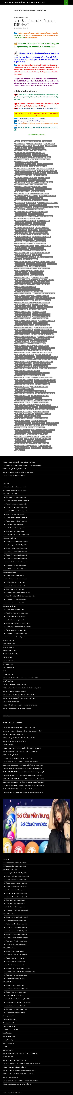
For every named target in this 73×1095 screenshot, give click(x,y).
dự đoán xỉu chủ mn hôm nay (24, 223)
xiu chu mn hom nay (44, 445)
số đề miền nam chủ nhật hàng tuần (26, 257)
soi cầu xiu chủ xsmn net (22, 395)
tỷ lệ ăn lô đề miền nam (32, 425)
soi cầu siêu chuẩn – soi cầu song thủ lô (14, 487)
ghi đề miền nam (33, 229)
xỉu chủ (46, 434)
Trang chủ (6, 483)
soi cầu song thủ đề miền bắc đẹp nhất (15, 565)
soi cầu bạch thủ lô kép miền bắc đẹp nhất (16, 500)
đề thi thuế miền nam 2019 (40, 200)
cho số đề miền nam (21, 179)
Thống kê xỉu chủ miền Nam (23, 422)
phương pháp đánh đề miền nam (40, 252)
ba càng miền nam (49, 143)
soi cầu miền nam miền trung (24, 323)
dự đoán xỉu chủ (20, 209)
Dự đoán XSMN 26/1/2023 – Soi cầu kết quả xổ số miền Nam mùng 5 (23, 768)
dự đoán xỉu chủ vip (40, 223)
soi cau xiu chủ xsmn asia (43, 354)
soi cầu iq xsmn (52, 263)
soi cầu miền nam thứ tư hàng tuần (26, 336)
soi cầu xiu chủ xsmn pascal (40, 402)
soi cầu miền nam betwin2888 (46, 279)
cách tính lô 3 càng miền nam (38, 166)
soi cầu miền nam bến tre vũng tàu (25, 279)
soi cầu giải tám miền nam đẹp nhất (14, 586)
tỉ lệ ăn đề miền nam (38, 422)
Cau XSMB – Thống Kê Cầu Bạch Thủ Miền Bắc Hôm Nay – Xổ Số (22, 465)
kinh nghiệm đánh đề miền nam (41, 236)
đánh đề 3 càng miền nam (39, 186)
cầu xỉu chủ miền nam (40, 175)
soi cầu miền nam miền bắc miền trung (26, 320)
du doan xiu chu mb (21, 214)
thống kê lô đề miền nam (22, 420)
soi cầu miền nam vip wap (42, 345)
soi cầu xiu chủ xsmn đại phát (42, 363)
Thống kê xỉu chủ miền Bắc (39, 420)
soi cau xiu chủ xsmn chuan (23, 361)
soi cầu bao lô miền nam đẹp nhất (14, 575)
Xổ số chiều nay (47, 447)
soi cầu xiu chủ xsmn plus (43, 404)
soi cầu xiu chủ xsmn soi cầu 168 (24, 409)
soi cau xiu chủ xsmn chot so (24, 359)
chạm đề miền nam (44, 177)
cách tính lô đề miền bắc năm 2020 (25, 168)
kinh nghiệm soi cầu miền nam (24, 239)
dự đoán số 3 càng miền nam (23, 207)
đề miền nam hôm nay (21, 198)
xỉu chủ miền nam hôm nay (41, 443)
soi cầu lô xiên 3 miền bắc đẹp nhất (14, 528)
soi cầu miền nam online (43, 325)
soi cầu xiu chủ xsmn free (23, 377)
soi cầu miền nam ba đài (22, 275)
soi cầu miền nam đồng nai (40, 304)
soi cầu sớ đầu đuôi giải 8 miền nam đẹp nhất (17, 592)
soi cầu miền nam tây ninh (49, 332)
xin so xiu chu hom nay (34, 434)
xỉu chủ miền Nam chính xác (23, 443)
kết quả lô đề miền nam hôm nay (39, 234)
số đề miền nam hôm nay (45, 257)
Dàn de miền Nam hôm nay (23, 186)
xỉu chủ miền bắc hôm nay (43, 438)
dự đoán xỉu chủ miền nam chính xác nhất (27, 218)
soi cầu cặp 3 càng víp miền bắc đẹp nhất (16, 541)
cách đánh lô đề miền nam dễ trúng (26, 164)
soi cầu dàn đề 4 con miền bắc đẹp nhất (15, 551)
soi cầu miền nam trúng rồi (42, 338)
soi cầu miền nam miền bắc (40, 318)
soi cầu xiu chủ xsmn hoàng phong (42, 377)
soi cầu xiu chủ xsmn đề (40, 366)
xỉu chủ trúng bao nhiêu (22, 447)
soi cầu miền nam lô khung (23, 318)
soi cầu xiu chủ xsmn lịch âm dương (45, 382)
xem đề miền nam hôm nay (49, 425)
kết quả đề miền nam (21, 234)
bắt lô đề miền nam (21, 148)
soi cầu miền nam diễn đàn (23, 304)
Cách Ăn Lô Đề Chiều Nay (10, 654)
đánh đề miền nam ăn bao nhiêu (24, 189)
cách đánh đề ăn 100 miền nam (42, 157)
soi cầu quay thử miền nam (46, 348)
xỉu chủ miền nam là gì (22, 445)
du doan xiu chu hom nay (40, 211)
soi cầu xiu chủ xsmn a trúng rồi (25, 354)
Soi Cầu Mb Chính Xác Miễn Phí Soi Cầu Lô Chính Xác (19, 462)
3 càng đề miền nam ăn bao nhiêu (31, 141)
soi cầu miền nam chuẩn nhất (40, 295)
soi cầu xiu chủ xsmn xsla (41, 411)
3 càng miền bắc (47, 141)
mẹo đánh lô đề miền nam (38, 250)
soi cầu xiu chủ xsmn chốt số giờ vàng (45, 359)
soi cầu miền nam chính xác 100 (41, 284)
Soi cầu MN (33, 348)
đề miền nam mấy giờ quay (23, 200)
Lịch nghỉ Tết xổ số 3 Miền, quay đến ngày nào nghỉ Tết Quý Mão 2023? (23, 785)
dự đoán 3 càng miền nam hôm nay (48, 202)
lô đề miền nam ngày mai (36, 248)
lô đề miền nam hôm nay (38, 243)
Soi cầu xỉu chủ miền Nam (22, 352)
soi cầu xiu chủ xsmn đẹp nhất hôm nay (26, 368)
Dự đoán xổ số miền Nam (37, 225)
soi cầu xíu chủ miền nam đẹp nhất (34, 22)
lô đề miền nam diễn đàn (22, 243)
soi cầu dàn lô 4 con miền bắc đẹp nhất (15, 517)
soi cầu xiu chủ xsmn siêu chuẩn (49, 407)
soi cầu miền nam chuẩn (22, 295)
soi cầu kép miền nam (21, 266)
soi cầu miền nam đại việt (43, 302)
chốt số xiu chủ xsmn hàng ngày (25, 182)
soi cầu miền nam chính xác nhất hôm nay (27, 288)
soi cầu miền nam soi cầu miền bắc (44, 329)
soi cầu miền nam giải (21, 309)
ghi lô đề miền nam (45, 229)
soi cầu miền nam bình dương (24, 282)
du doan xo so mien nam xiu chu (24, 227)
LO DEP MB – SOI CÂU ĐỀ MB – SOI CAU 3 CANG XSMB (24, 2)
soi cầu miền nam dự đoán (45, 307)
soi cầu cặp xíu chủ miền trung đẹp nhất (16, 613)
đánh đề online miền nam (23, 191)
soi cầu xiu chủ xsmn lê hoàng (24, 382)
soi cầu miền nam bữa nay (42, 282)
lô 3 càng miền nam (40, 239)
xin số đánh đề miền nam (22, 429)
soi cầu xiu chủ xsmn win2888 (24, 411)
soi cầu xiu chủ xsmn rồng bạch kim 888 (26, 407)
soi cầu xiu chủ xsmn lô (42, 384)
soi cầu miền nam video (22, 341)
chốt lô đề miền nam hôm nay (37, 179)
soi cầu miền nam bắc (37, 275)
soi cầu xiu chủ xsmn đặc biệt (24, 363)
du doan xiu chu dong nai (23, 211)
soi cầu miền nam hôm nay (23, 313)
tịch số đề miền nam (52, 422)
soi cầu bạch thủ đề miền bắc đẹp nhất (15, 548)
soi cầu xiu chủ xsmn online (43, 400)
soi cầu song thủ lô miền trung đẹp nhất (15, 633)
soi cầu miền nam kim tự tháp (41, 316)
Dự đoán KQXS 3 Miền (9, 643)
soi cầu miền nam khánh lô (23, 316)
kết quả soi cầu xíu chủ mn (23, 236)
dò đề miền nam (20, 202)
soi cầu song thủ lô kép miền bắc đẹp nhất (16, 534)
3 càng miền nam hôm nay (34, 143)
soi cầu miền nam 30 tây (22, 273)
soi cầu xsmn (19, 416)
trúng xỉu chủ (19, 425)
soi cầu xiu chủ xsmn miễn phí (39, 386)
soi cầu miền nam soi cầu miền (24, 329)
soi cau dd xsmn (20, 263)
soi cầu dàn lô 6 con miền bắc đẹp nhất (15, 521)
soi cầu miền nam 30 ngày (37, 270)
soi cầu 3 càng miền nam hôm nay (25, 261)
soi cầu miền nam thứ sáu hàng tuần (42, 334)
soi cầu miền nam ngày (40, 323)
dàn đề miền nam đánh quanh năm (37, 184)
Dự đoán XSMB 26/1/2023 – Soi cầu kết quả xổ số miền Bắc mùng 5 (23, 765)
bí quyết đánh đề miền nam (36, 148)
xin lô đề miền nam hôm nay (36, 427)
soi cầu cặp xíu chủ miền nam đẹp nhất (15, 579)
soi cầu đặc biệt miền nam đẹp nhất (14, 582)
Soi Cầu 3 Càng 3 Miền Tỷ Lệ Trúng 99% (14, 469)
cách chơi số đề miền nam (40, 154)
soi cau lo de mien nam (22, 268)
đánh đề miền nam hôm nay (43, 189)
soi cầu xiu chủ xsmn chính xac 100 (25, 357)
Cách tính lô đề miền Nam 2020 (45, 168)
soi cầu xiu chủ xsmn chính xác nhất (47, 357)
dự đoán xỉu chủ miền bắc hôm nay (25, 216)
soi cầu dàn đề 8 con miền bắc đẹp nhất (15, 558)
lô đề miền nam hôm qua (43, 245)
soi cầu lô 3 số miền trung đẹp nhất (14, 620)
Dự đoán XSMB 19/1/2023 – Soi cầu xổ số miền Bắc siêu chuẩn (21, 789)
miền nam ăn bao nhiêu (22, 252)
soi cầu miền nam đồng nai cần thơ (25, 307)
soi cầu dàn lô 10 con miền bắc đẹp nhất (16, 511)
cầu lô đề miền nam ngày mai (24, 175)
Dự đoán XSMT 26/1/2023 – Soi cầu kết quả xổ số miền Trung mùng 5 (23, 772)
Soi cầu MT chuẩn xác (9, 606)
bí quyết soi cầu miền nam (23, 150)
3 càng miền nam (20, 143)
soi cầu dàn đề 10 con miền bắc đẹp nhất (16, 562)
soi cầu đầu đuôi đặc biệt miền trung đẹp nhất (17, 626)
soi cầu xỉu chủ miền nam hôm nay (41, 352)
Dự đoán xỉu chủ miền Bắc (36, 214)
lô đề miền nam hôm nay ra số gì (24, 245)
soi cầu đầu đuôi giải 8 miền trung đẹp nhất (16, 623)
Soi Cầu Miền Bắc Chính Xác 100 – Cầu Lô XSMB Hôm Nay (20, 705)
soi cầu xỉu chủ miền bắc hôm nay (41, 350)
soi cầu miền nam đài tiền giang (24, 302)
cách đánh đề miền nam (22, 159)
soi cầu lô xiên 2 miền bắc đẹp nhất (14, 524)
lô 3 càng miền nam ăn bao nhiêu (25, 241)
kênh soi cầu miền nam (40, 232)
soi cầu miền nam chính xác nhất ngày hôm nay (29, 291)
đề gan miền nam (20, 195)
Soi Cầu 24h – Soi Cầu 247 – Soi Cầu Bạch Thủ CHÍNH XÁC (20, 678)
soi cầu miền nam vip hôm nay (24, 345)
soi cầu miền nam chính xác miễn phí (25, 286)
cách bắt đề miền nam (39, 152)
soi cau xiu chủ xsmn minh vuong (45, 393)
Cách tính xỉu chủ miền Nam (23, 173)
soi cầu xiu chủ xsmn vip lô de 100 (45, 409)
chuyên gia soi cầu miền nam (44, 182)
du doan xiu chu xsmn (22, 225)
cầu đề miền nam (52, 173)
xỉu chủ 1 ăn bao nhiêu (22, 436)
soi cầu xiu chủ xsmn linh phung (25, 384)
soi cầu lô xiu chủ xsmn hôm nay (40, 268)
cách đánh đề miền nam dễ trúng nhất (26, 161)
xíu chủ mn (34, 445)
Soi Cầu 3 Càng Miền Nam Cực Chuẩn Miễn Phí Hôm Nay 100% (22, 688)
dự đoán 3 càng (31, 202)
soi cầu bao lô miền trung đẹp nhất (14, 609)
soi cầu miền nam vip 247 (22, 343)
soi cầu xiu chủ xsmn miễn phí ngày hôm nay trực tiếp (30, 391)
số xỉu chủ (18, 259)
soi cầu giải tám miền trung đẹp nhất (14, 630)
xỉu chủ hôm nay (45, 436)
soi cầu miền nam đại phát (43, 300)
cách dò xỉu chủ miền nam (45, 164)
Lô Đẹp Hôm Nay (8, 664)
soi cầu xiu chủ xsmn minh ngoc (24, 393)
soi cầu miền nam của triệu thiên (25, 298)
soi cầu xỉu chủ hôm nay (22, 350)
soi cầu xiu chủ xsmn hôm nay (24, 379)
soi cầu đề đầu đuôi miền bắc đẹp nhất (15, 569)
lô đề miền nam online (22, 250)
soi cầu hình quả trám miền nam (36, 263)
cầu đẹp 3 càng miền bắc (37, 134)
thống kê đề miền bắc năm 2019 (24, 418)
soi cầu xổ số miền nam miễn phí (24, 413)
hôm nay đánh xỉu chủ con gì (24, 232)
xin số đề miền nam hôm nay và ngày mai (43, 429)
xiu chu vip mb (20, 37)
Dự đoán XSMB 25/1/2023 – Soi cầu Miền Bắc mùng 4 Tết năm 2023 (23, 775)
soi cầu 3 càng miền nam (30, 259)
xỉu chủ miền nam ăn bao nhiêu (36, 441)
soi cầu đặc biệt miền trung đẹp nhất (15, 616)
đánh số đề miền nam (38, 191)
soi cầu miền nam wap (22, 348)
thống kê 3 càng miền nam (32, 416)
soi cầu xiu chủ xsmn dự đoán (48, 368)
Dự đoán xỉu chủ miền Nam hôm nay (25, 220)
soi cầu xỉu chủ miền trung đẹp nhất (14, 637)
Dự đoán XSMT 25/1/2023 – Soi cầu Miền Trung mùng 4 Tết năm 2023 (23, 782)
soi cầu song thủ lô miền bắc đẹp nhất (15, 497)
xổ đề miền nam (36, 447)
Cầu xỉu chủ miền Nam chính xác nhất (26, 177)
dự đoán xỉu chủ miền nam (45, 216)
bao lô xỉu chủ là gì (51, 145)
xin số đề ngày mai (21, 434)
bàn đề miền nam (38, 145)
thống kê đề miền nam (41, 418)
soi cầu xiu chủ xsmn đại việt (23, 366)
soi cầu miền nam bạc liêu (23, 277)
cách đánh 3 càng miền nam (23, 157)
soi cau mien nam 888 (37, 273)
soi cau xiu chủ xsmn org (23, 402)
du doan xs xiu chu (21, 229)
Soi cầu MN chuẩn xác (21, 17)
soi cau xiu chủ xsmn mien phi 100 (25, 388)
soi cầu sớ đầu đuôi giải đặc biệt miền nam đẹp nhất (19, 596)
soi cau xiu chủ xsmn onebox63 (24, 400)
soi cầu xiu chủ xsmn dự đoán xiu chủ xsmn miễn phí (30, 375)
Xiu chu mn (17, 35)
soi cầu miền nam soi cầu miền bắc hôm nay (27, 332)
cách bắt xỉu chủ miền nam (23, 154)
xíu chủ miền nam (20, 441)
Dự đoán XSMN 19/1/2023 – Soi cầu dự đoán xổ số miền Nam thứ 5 (23, 792)
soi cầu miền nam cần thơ (23, 284)
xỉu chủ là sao (29, 438)
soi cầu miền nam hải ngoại (23, 311)
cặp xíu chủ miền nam (39, 173)
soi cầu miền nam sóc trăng (43, 327)
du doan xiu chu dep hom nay (35, 209)
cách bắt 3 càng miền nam (23, 152)
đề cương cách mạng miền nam (39, 193)
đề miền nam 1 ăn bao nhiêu (47, 195)
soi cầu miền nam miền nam (46, 320)
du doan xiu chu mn (43, 220)
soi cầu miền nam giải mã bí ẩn (38, 309)
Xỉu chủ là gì (19, 438)
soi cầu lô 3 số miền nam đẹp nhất (14, 589)
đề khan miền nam (33, 195)
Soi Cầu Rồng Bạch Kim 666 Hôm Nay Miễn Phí (17, 708)
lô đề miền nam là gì (21, 248)
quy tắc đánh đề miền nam (23, 254)
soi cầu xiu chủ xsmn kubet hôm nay (45, 379)
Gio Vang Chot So (8, 674)
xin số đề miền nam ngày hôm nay (42, 432)
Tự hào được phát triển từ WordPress (12, 1092)
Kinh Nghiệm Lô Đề (8, 640)
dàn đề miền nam (20, 184)
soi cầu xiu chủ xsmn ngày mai (40, 395)
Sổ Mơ (5, 671)
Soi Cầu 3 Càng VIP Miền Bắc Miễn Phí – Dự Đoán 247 (19, 472)
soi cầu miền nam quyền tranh (24, 327)
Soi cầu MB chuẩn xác (9, 538)
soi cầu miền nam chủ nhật (23, 293)
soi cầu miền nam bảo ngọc (39, 277)
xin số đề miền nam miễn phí (23, 432)
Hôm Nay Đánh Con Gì (9, 650)
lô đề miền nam (40, 241)
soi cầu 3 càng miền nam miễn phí (46, 261)
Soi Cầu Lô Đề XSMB (9, 660)
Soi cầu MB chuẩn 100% (10, 494)
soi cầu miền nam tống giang (24, 338)
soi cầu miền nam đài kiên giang (24, 300)
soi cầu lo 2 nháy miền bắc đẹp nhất (14, 514)
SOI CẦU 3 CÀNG (8, 681)
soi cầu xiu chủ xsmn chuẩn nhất (43, 361)
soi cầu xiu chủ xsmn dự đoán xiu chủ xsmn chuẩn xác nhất (32, 373)
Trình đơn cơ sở (70, 2)
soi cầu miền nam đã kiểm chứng (45, 298)
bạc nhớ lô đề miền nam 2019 (23, 145)
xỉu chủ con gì (34, 436)
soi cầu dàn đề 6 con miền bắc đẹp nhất (15, 555)
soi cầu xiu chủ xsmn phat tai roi (25, 404)
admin (26, 28)
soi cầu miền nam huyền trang (41, 313)
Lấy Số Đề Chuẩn (8, 657)
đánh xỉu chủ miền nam (22, 193)
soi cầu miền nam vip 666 (38, 343)
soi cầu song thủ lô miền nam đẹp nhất (15, 599)
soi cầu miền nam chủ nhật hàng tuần (43, 293)
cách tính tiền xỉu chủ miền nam (47, 170)
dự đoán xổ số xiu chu (42, 227)
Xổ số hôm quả (20, 450)
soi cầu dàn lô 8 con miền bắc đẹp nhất (15, 507)
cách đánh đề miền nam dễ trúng (40, 159)
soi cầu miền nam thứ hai (23, 334)
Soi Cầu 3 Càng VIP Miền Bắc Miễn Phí (14, 475)
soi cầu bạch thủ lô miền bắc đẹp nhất (15, 504)
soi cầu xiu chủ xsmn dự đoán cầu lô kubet (28, 370)
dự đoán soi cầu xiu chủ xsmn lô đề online (46, 207)
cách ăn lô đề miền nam (39, 150)
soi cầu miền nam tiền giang (46, 336)
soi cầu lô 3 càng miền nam (37, 266)
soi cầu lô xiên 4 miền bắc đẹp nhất (14, 531)
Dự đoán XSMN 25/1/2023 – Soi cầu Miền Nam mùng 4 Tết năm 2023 (23, 778)
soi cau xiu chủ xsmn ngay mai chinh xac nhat (28, 398)
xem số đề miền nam (21, 427)
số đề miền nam (37, 254)
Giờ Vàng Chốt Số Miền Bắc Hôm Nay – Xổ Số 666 (17, 758)
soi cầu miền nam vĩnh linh (38, 341)
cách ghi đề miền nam (21, 166)
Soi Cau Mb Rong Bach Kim (11, 701)
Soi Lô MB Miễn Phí (8, 667)
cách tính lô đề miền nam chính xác (25, 170)
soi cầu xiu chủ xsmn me (22, 386)
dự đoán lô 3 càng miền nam (38, 204)
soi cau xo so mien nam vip (43, 413)
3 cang (17, 141)
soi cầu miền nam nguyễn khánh (25, 325)
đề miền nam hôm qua (36, 198)
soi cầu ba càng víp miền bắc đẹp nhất (15, 545)
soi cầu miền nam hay (39, 311)
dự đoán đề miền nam (22, 204)
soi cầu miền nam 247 (21, 270)
